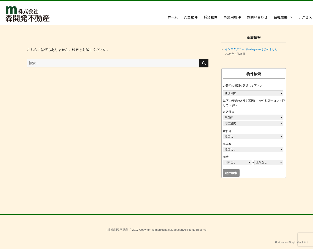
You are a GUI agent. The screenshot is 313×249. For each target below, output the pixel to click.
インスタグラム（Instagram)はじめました (251, 49)
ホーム (172, 17)
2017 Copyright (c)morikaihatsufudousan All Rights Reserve (169, 229)
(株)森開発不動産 (117, 229)
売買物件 (191, 17)
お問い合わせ (257, 17)
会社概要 (281, 17)
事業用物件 (232, 17)
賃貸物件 (211, 17)
